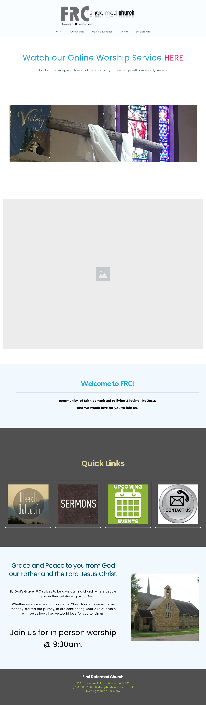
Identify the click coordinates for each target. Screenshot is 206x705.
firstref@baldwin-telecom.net (114, 687)
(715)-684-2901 (83, 687)
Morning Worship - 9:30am (103, 691)
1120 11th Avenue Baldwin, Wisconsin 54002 (103, 683)
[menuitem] (59, 31)
